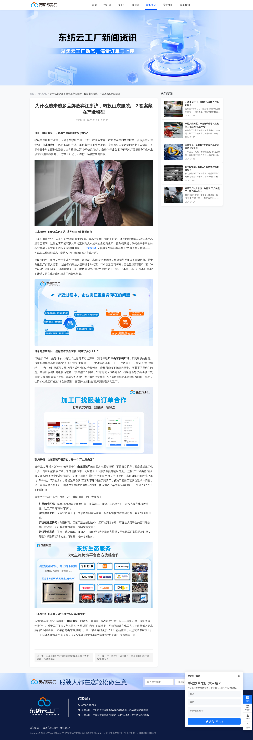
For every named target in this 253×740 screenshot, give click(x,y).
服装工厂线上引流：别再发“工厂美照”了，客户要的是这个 (203, 190)
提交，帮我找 (214, 721)
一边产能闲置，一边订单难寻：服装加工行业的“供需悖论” (202, 125)
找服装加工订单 (50, 727)
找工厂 (121, 5)
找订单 (107, 5)
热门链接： (35, 727)
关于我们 (168, 5)
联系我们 (185, 5)
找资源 (136, 5)
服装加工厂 (65, 727)
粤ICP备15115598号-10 (115, 733)
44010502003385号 (147, 733)
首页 (94, 5)
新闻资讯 (151, 5)
